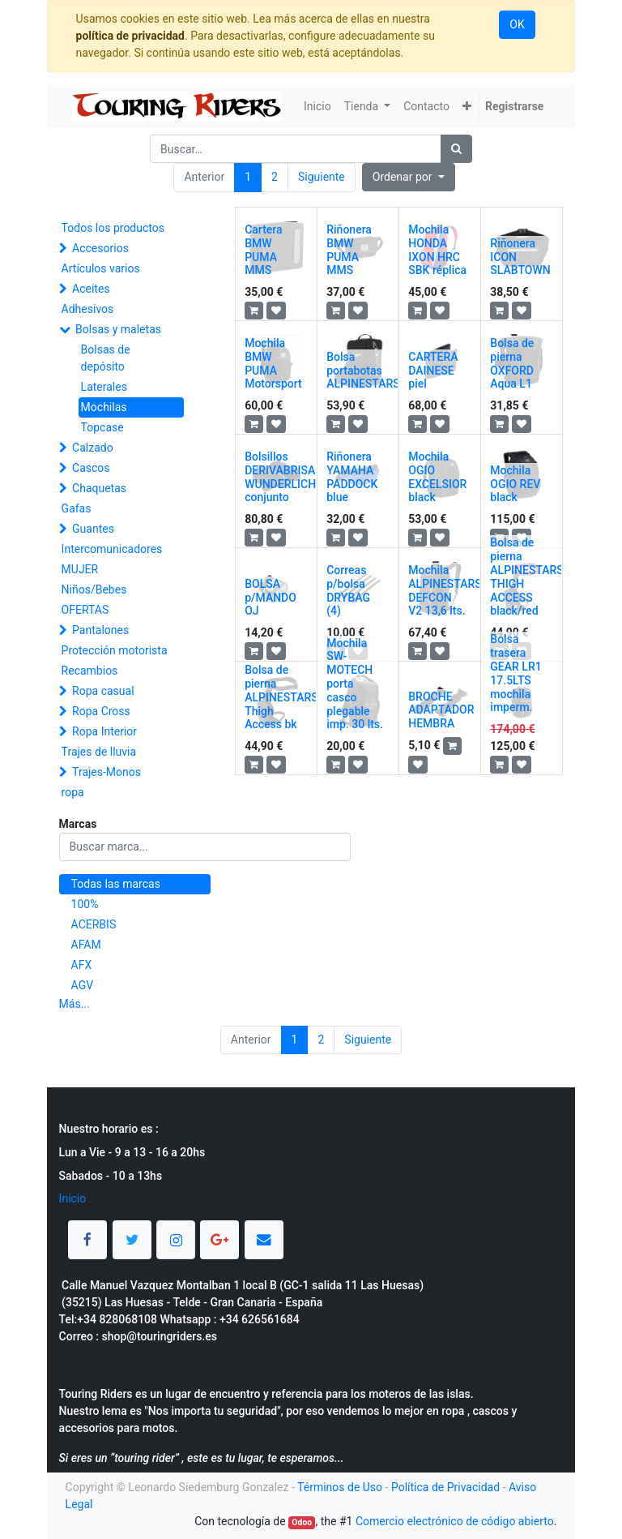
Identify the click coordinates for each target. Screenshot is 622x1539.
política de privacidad (130, 35)
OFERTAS (85, 609)
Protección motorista (115, 650)
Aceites (91, 288)
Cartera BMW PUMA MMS (263, 250)
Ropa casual (103, 690)
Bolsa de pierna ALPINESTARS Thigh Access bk (281, 697)
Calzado (92, 447)
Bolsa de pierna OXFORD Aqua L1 (512, 363)
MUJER (80, 569)
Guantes (93, 528)
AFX (81, 964)
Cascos (91, 467)
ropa (73, 792)
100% (85, 904)
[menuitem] (317, 107)
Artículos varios (101, 268)
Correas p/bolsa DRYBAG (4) (348, 590)
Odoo (302, 1522)
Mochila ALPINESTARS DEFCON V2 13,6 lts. (445, 590)
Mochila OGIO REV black (515, 484)
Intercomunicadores (112, 548)
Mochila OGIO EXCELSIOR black (437, 477)
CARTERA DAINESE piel (433, 370)
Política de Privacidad (445, 1487)
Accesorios (100, 248)
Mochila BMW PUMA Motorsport (273, 363)
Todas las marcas (115, 883)
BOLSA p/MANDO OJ (270, 597)
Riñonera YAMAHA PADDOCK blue (351, 477)
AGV (82, 985)
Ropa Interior (104, 731)
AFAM (86, 944)
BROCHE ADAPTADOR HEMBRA (441, 710)
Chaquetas (99, 488)
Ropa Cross (101, 711)
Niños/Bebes (94, 589)
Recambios (90, 670)
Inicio (73, 1198)
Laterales (104, 386)
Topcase (102, 427)
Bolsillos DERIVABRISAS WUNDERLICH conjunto (283, 477)
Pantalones (100, 630)
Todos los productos (113, 227)
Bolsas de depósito (105, 358)
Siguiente (321, 176)
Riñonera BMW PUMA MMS (349, 250)
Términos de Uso (339, 1487)
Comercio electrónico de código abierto (455, 1521)
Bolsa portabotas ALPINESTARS (363, 370)
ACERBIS (94, 924)
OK (516, 24)
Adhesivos (88, 308)
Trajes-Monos (106, 771)
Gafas (77, 508)
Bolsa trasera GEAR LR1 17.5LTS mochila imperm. (515, 673)
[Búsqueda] (456, 149)
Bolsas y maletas (118, 329)
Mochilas (104, 407)
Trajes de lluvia (99, 751)
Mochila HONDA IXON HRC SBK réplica (437, 250)
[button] (467, 107)
